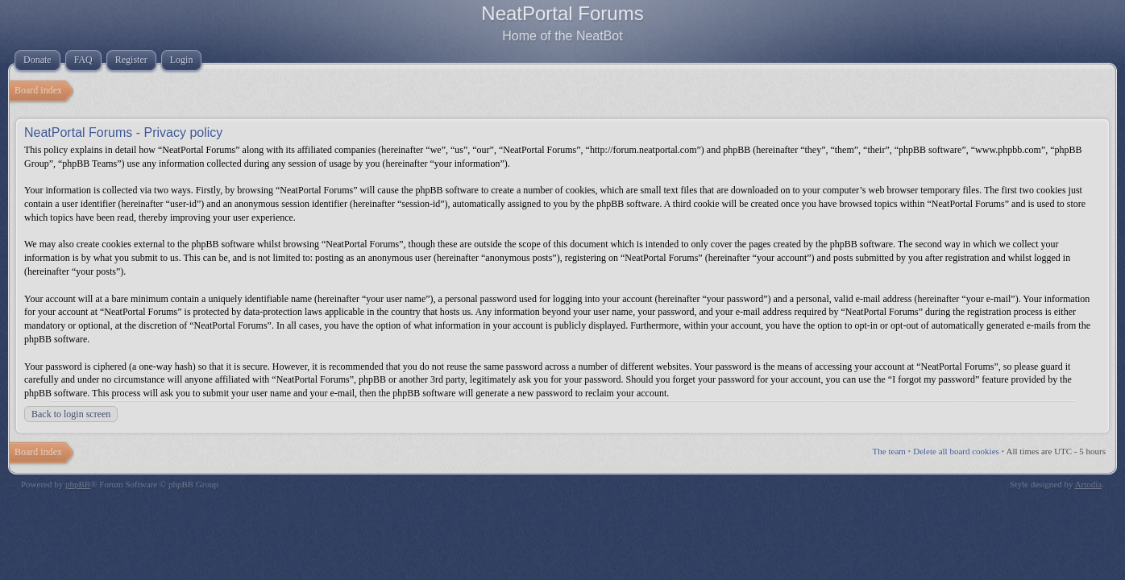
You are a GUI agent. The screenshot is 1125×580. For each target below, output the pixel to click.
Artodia (1088, 484)
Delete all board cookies (956, 451)
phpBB (77, 484)
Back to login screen (70, 414)
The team (889, 451)
